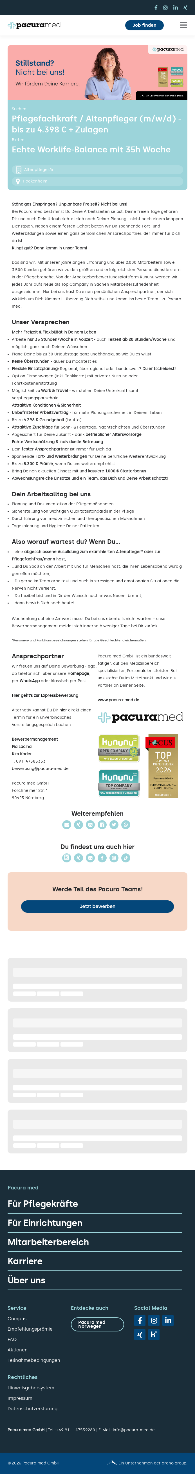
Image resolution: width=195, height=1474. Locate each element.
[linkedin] (175, 7)
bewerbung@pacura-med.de (40, 768)
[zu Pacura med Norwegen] (97, 1324)
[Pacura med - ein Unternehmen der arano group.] (145, 1463)
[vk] (154, 1334)
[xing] (185, 7)
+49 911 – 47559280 (76, 1430)
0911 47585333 (31, 761)
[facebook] (156, 7)
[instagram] (165, 7)
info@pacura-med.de (134, 1430)
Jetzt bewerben (97, 906)
